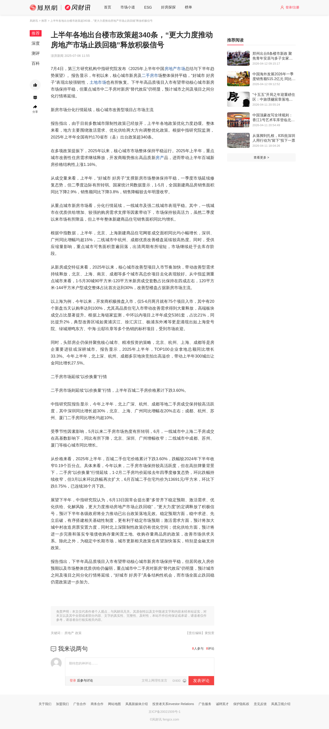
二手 (146, 75)
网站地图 (114, 704)
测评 (36, 53)
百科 (36, 63)
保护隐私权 (241, 704)
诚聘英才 (222, 704)
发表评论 (201, 680)
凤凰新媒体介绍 (136, 704)
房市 (154, 75)
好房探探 (168, 7)
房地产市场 (174, 68)
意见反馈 (260, 704)
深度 (36, 43)
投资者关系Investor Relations (173, 704)
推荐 (36, 33)
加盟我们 (62, 704)
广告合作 (79, 704)
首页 (107, 7)
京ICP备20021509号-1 (164, 711)
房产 (160, 157)
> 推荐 (43, 20)
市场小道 (127, 7)
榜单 (188, 7)
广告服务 (205, 704)
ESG (148, 7)
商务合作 (97, 704)
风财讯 (34, 20)
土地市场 (98, 82)
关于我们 (45, 704)
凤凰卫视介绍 (280, 704)
